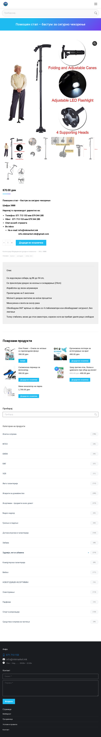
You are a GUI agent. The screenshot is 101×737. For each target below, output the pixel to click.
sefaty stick (29, 256)
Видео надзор (9, 513)
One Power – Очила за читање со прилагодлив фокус (32, 349)
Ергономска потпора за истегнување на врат (80, 349)
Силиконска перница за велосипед (29, 368)
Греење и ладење (10, 523)
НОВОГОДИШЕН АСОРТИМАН (15, 582)
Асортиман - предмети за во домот (18, 503)
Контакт (6, 730)
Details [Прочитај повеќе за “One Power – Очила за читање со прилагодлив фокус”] (22, 361)
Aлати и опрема (9, 434)
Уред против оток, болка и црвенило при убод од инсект (83, 368)
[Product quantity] (8, 243)
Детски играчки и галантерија (16, 533)
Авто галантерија (10, 483)
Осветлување (9, 592)
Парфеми (7, 602)
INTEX (5, 444)
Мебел (5, 572)
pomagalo (20, 256)
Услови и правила (10, 724)
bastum (12, 256)
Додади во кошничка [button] (79, 361)
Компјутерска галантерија (14, 562)
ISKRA (5, 454)
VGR (4, 474)
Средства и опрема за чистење (16, 622)
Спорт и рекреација (11, 612)
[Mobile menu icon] (95, 4)
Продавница (8, 719)
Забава (6, 543)
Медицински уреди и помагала (24, 251)
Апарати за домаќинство (13, 493)
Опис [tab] (9, 270)
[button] (94, 43)
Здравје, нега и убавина (13, 553)
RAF (4, 464)
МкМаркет (7, 714)
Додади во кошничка (31, 242)
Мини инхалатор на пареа (30, 386)
